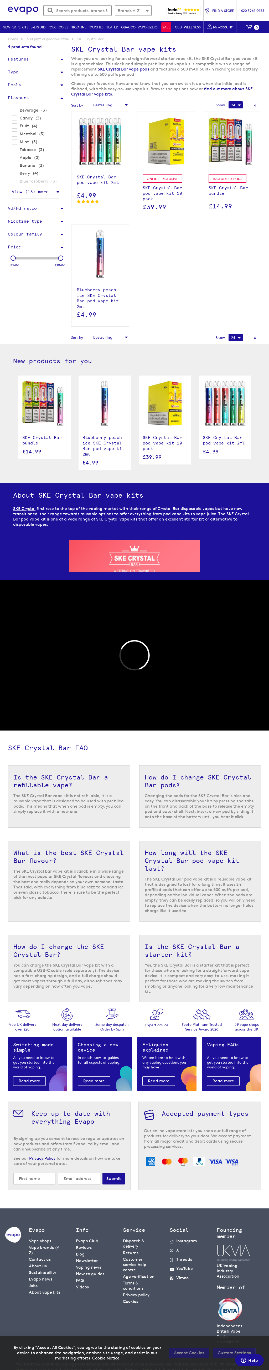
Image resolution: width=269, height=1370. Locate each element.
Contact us (40, 1259)
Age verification (138, 1276)
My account (222, 27)
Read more (29, 1080)
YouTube (184, 1268)
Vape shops (40, 1240)
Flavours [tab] (18, 97)
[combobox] (77, 10)
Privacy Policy (42, 1158)
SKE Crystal (24, 508)
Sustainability (42, 1272)
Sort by (77, 105)
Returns (130, 1252)
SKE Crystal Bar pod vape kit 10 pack (162, 443)
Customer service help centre (134, 1264)
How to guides (90, 1273)
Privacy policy (136, 1294)
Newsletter (87, 1260)
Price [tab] (14, 246)
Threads (184, 1259)
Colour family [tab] (25, 234)
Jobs (33, 1285)
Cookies (130, 1301)
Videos (82, 1286)
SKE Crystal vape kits (116, 519)
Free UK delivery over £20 (22, 1026)
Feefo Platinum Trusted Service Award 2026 (202, 1026)
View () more (30, 191)
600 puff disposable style (48, 39)
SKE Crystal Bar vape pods (123, 69)
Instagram (186, 1240)
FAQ (80, 1280)
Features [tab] (18, 59)
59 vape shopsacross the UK (247, 1026)
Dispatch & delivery (133, 1243)
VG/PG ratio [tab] (22, 208)
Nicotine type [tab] (25, 221)
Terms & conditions (133, 1286)
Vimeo (182, 1277)
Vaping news (88, 1267)
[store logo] (23, 11)
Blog (80, 1254)
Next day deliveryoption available (67, 1026)
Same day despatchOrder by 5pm (112, 1026)
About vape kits (44, 1292)
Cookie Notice (106, 1358)
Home (13, 39)
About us (38, 1265)
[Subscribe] (113, 1178)
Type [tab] (13, 71)
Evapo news (40, 1279)
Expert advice (156, 1025)
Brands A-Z (128, 10)
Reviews (84, 1247)
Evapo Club (87, 1240)
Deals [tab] (14, 84)
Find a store (223, 10)
